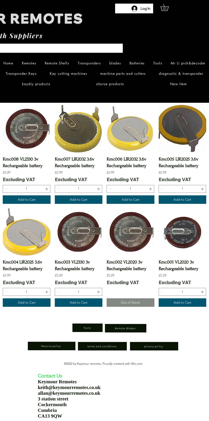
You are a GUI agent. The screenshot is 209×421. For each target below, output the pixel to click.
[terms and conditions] (102, 346)
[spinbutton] (26, 189)
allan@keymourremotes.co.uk (69, 393)
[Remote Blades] (125, 328)
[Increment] (47, 189)
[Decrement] (6, 189)
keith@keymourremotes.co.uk (69, 387)
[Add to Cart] (27, 199)
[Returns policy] (51, 346)
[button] (167, 7)
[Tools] (87, 328)
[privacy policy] (154, 346)
